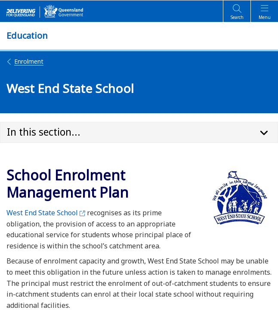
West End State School (45, 212)
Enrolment (24, 61)
